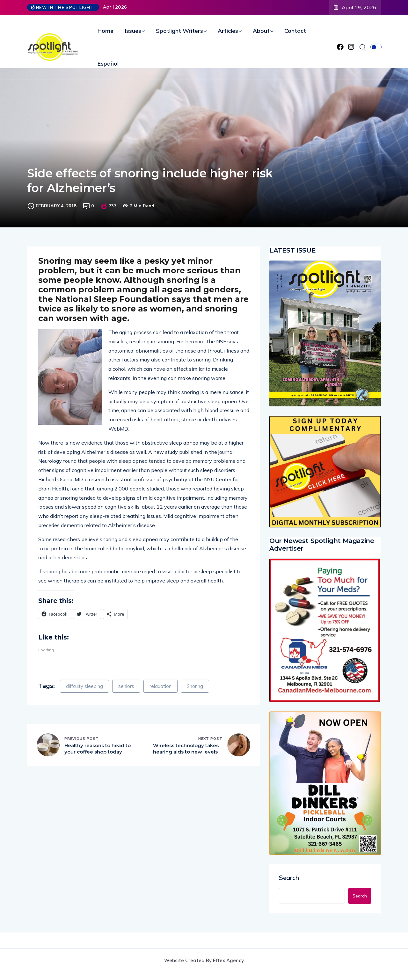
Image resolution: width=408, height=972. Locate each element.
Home (105, 30)
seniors (126, 686)
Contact (295, 30)
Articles (228, 30)
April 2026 (115, 7)
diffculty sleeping (84, 686)
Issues (133, 30)
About (261, 30)
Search (289, 878)
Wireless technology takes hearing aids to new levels (186, 748)
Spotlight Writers (179, 30)
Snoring (195, 686)
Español (108, 63)
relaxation (160, 686)
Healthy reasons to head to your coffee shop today (97, 748)
